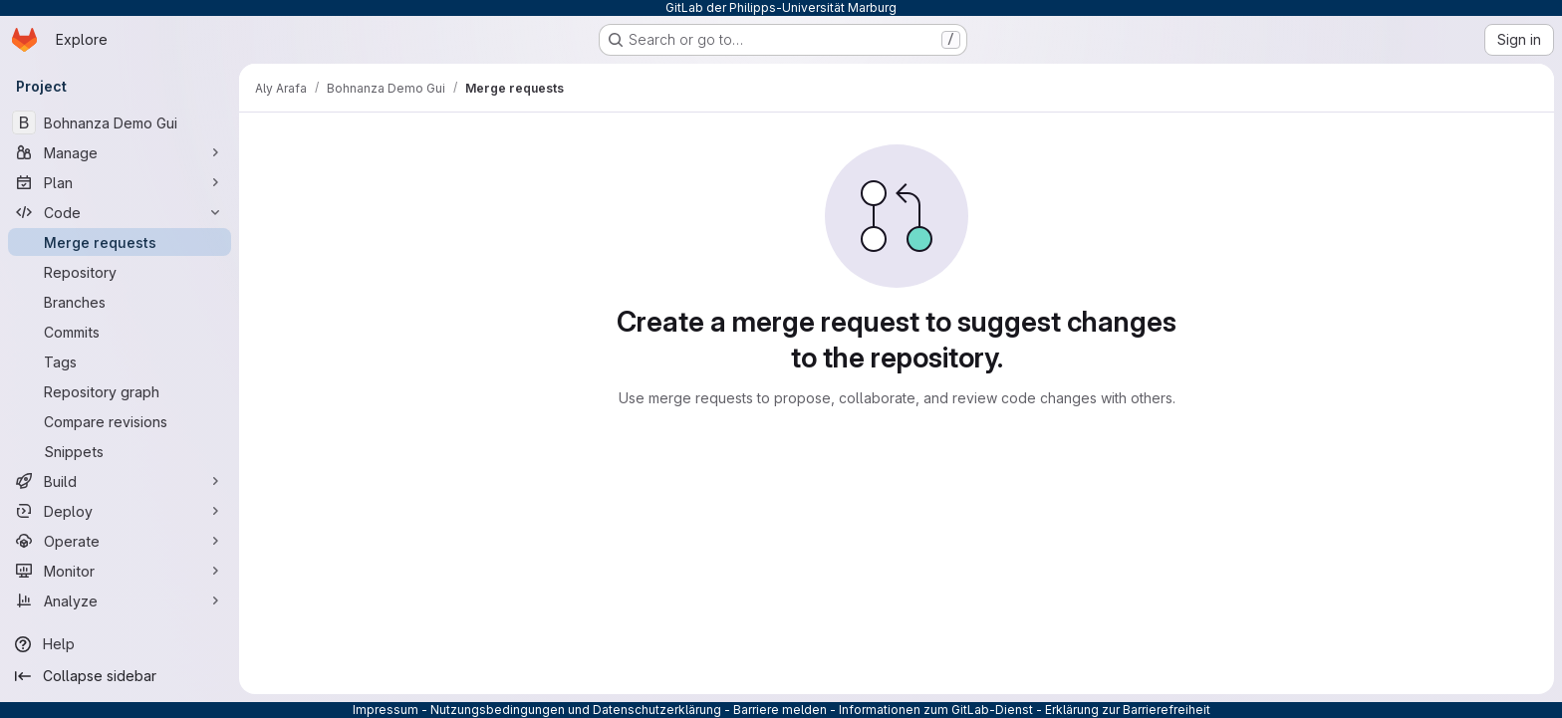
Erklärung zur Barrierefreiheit (1127, 709)
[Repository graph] (119, 391)
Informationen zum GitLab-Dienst (936, 709)
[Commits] (119, 332)
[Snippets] (119, 451)
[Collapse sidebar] (119, 676)
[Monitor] (119, 571)
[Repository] (119, 272)
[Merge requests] (119, 242)
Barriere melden (780, 709)
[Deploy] (119, 511)
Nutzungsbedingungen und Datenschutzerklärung (575, 709)
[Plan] (119, 182)
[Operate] (119, 541)
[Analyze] (119, 600)
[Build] (119, 481)
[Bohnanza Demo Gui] (119, 122)
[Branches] (119, 302)
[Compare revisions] (119, 421)
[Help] (119, 644)
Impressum (385, 709)
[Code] (119, 212)
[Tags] (119, 361)
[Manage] (119, 152)
